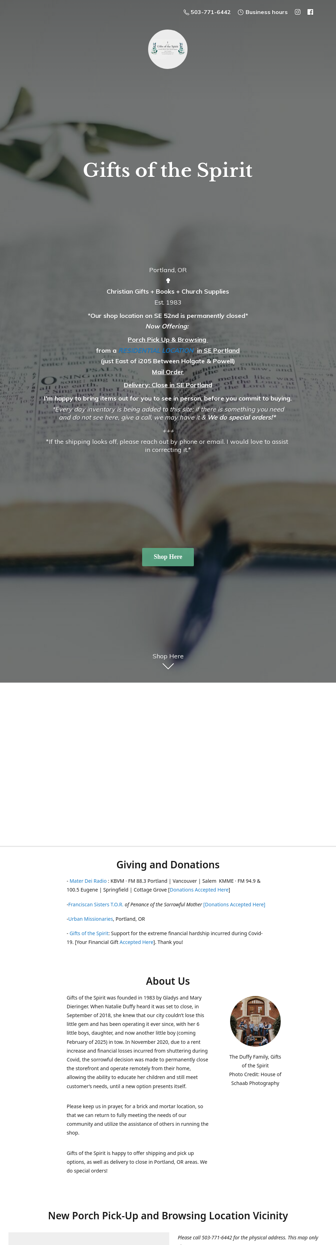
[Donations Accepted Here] (234, 904)
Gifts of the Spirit (89, 933)
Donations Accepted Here (199, 889)
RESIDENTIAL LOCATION (156, 350)
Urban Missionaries (90, 918)
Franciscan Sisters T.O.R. (95, 904)
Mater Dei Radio (88, 880)
